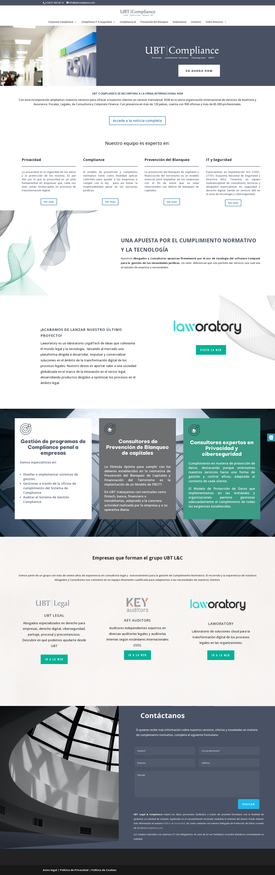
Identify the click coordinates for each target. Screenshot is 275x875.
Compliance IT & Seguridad (96, 22)
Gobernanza (179, 22)
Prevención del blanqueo (154, 22)
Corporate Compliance (60, 22)
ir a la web (54, 659)
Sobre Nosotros (214, 22)
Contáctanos (162, 715)
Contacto (196, 22)
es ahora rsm (199, 70)
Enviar (249, 804)
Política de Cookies (103, 870)
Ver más (49, 201)
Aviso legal (50, 870)
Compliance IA (128, 22)
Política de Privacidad (174, 823)
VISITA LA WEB (211, 350)
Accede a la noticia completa (137, 120)
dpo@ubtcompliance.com (150, 827)
